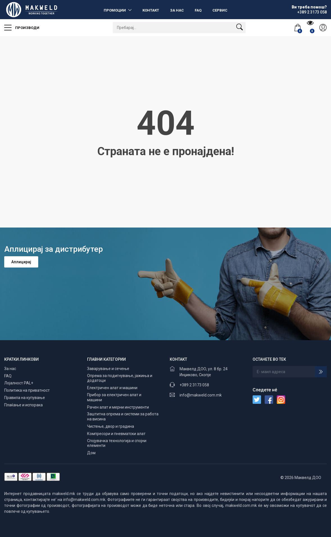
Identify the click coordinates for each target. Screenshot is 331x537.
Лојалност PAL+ (18, 383)
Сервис (219, 10)
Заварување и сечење (108, 368)
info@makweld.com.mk (201, 395)
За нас (177, 10)
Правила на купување (24, 397)
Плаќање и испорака (23, 405)
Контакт (150, 10)
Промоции (115, 10)
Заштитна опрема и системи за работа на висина (122, 416)
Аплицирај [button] (21, 262)
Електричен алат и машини (112, 388)
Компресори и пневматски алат (116, 433)
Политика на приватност (27, 390)
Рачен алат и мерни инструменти (118, 407)
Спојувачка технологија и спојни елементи (116, 443)
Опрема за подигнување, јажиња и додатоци (119, 378)
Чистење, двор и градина (110, 426)
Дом (91, 453)
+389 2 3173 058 (194, 385)
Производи (21, 26)
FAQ (198, 10)
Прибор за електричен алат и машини (114, 397)
